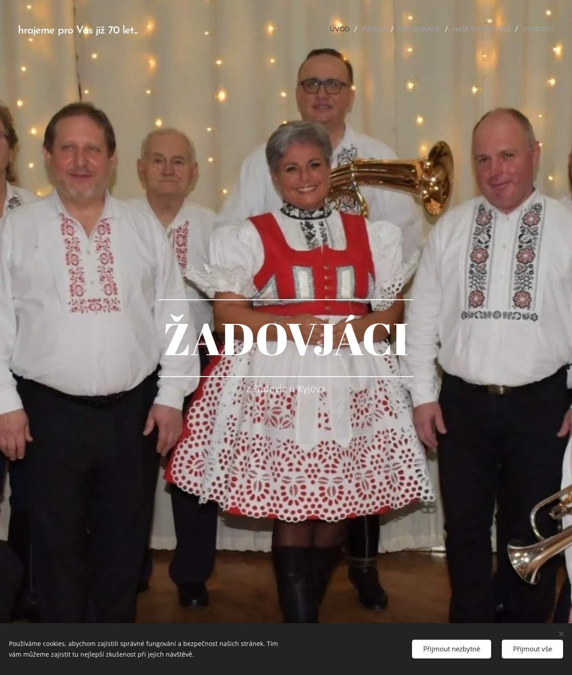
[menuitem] (344, 29)
